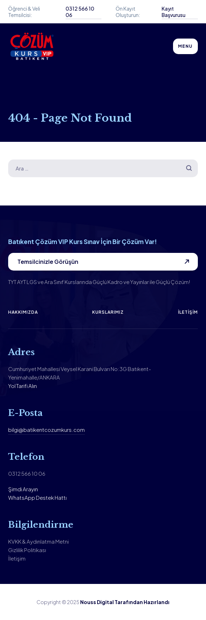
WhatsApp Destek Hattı (37, 497)
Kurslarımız (108, 312)
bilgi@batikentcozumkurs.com (46, 429)
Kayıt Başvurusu (173, 11)
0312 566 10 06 (80, 11)
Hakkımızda (23, 312)
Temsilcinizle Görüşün (47, 261)
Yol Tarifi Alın (22, 385)
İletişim (188, 312)
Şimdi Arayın (23, 489)
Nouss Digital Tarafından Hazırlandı (124, 602)
